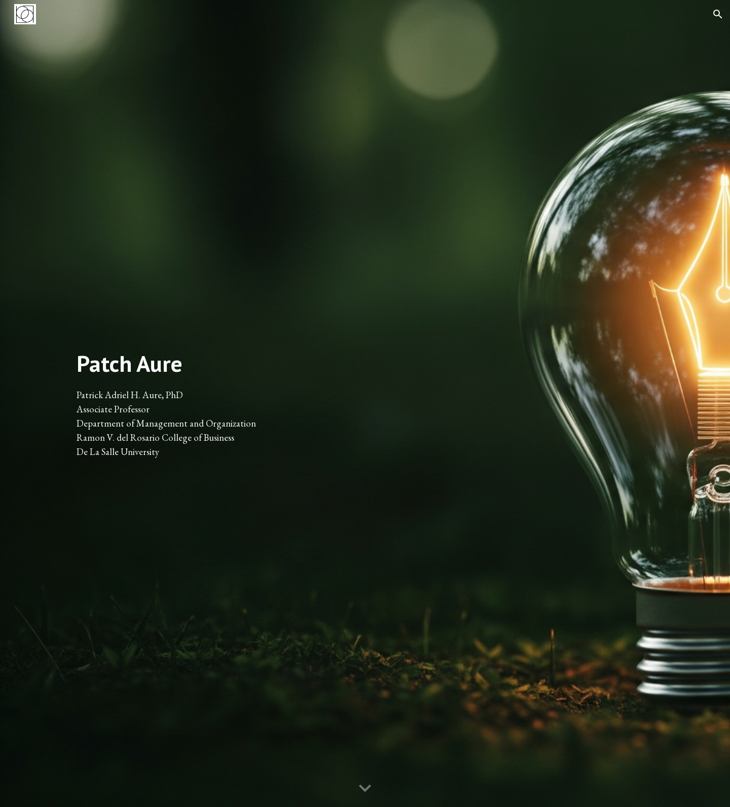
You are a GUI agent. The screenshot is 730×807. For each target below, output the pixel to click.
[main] (214, 403)
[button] (718, 14)
